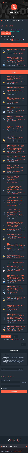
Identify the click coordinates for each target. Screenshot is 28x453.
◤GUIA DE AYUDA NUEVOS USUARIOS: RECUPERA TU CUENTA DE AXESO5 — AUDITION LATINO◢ (15, 224)
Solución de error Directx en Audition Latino (15, 305)
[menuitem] (5, 2)
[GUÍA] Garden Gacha (13, 255)
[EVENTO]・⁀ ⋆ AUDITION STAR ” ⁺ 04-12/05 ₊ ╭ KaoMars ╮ (16, 127)
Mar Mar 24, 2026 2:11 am (15, 152)
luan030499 (20, 170)
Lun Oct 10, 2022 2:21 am (16, 92)
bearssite (19, 192)
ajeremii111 (19, 159)
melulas (19, 110)
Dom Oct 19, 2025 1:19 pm (13, 270)
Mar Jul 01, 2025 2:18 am (15, 321)
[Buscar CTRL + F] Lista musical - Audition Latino (16, 157)
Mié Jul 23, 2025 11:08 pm (13, 299)
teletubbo (19, 91)
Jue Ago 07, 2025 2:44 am (15, 291)
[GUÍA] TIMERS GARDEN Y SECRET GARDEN (14, 235)
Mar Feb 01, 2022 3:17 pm (15, 101)
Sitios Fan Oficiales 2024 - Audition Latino (15, 98)
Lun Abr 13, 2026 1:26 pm (15, 62)
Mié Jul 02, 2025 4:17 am (13, 309)
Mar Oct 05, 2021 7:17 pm (15, 111)
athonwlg (19, 81)
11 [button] (21, 39)
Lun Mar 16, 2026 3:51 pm (16, 160)
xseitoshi (10, 29)
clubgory (19, 204)
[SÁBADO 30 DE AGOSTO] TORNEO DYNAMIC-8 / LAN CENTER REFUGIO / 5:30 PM (15, 277)
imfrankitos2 (20, 249)
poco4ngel (21, 29)
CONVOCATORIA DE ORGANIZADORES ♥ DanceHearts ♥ (13, 178)
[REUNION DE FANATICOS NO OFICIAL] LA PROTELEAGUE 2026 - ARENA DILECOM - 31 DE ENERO (16, 246)
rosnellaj (19, 215)
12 (24, 141)
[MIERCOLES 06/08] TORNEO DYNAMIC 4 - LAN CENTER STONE (15, 288)
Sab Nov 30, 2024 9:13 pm (16, 81)
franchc (19, 151)
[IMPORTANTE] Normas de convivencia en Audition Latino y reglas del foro (16, 89)
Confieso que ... (12, 136)
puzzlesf (19, 101)
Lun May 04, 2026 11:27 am (15, 131)
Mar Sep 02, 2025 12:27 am (15, 281)
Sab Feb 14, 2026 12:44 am (16, 204)
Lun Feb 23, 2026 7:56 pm (15, 193)
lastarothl (7, 31)
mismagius (15, 29)
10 (20, 141)
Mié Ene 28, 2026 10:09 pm (16, 228)
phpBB (9, 450)
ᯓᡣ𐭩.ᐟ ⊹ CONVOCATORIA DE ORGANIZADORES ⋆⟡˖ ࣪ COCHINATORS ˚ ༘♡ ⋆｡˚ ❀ (16, 264)
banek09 (19, 61)
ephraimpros (20, 308)
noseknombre (20, 256)
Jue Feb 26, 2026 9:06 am (13, 182)
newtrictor (19, 329)
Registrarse (11, 377)
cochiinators (20, 269)
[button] (10, 39)
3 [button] (15, 39)
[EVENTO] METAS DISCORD (17, 49)
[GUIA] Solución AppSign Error (16, 297)
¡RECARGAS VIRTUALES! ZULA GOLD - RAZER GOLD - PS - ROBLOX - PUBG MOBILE (15, 59)
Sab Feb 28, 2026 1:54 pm (13, 171)
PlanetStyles (20, 450)
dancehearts (20, 181)
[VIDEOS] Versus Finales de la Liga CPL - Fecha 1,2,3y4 (16, 327)
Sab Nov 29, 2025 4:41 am (13, 257)
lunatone (3, 31)
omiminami (20, 137)
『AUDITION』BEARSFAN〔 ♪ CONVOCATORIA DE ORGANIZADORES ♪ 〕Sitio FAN (15, 188)
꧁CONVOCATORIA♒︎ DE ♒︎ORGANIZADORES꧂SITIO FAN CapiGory (15, 200)
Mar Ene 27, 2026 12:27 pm (16, 238)
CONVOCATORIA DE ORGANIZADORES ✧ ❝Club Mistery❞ (15, 167)
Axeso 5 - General (18, 53)
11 (22, 141)
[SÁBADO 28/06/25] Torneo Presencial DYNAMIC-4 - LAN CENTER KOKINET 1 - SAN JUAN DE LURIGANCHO (16, 317)
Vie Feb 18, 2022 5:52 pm (16, 51)
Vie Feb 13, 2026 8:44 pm (15, 216)
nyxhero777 (20, 298)
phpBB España (17, 451)
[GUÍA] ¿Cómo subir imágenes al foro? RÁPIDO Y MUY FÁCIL (15, 78)
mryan (18, 130)
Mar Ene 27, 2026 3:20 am (13, 251)
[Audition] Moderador (15, 31)
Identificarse (4, 377)
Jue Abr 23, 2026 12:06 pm (13, 138)
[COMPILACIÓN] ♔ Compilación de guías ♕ (14, 108)
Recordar (4, 388)
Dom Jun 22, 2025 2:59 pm (13, 330)
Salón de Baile (7, 26)
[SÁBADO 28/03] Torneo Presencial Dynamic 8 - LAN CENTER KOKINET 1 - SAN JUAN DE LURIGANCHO (15, 148)
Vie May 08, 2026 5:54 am (16, 120)
